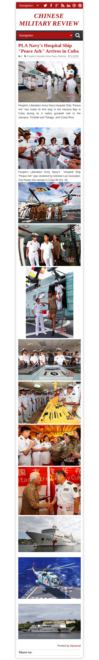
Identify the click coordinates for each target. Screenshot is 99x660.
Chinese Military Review (49, 19)
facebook (51, 5)
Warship (62, 56)
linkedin (68, 5)
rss (63, 5)
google (57, 5)
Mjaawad (75, 645)
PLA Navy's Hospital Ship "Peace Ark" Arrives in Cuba (48, 48)
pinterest (80, 5)
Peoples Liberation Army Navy (42, 56)
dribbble (74, 5)
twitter (45, 5)
